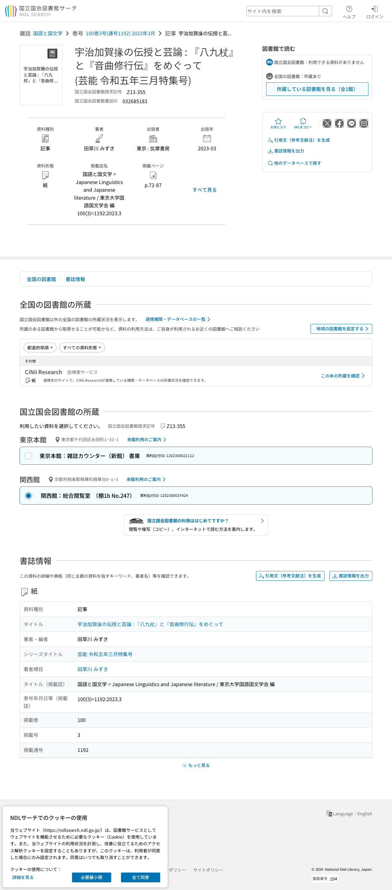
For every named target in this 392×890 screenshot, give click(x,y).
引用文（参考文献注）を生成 (298, 140)
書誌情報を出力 (285, 151)
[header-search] (289, 11)
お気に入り (278, 123)
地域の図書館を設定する (343, 328)
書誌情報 (75, 279)
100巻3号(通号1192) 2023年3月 (120, 33)
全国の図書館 (41, 279)
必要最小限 (91, 877)
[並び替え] (40, 347)
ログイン (374, 11)
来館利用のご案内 (147, 439)
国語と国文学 (47, 33)
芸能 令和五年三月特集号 (105, 654)
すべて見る (204, 189)
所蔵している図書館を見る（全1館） (317, 88)
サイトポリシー (208, 870)
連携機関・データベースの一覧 (179, 319)
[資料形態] (82, 347)
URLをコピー (303, 123)
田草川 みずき (92, 669)
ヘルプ (349, 11)
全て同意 (140, 877)
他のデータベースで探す (294, 163)
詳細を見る (23, 877)
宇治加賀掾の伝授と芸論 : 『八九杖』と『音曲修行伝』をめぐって (150, 624)
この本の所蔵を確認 (344, 375)
